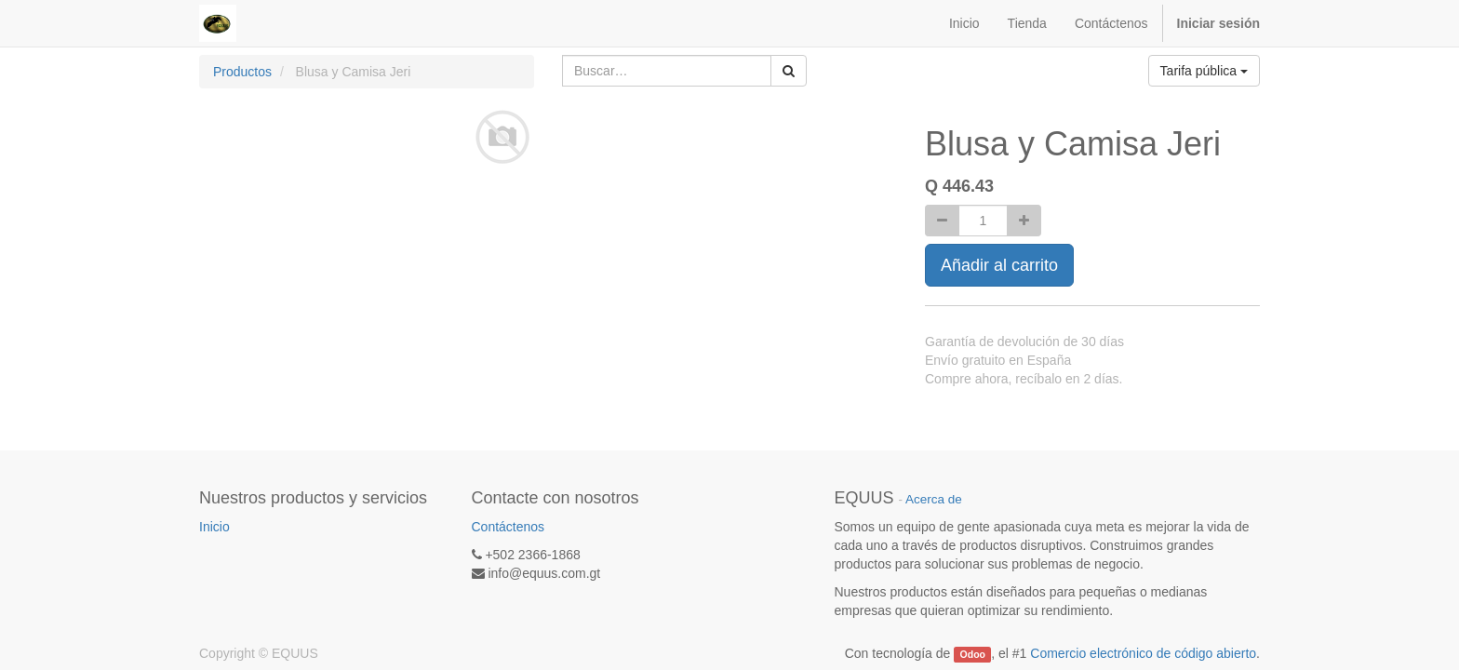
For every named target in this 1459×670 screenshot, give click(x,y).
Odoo (972, 654)
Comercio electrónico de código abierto (1143, 653)
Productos (242, 71)
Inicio (214, 526)
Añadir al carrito (999, 265)
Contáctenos (508, 526)
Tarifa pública (1204, 70)
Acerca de (933, 499)
